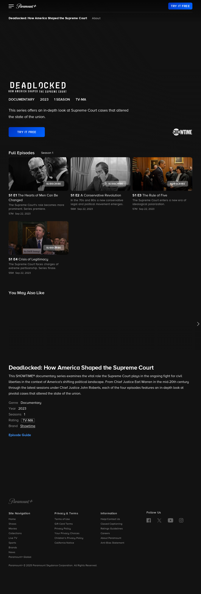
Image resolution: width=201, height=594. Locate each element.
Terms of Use (62, 519)
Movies (13, 528)
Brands (13, 547)
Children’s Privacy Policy (69, 538)
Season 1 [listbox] (47, 152)
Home (12, 519)
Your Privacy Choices (67, 533)
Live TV (13, 538)
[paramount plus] (26, 6)
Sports (12, 543)
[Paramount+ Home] (21, 501)
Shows (12, 524)
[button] (11, 7)
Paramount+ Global (20, 557)
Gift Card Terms (64, 524)
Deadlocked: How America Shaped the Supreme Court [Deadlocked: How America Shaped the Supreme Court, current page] (48, 18)
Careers (105, 533)
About (96, 18)
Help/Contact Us (110, 519)
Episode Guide (20, 435)
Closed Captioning (111, 524)
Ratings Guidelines (112, 528)
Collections (15, 533)
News (12, 552)
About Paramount (111, 538)
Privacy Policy (63, 528)
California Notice (64, 543)
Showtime (27, 426)
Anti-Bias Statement (112, 543)
